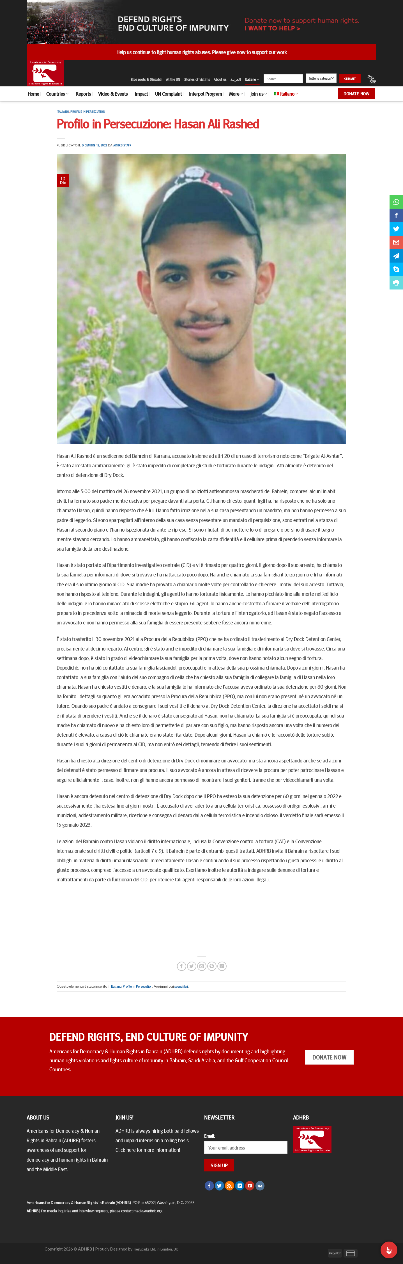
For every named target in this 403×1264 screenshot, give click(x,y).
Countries (57, 93)
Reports (83, 93)
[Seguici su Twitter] (219, 1186)
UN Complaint (168, 93)
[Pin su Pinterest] (212, 966)
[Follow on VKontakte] (260, 1186)
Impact (141, 93)
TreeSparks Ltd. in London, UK (155, 1249)
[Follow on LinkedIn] (239, 1186)
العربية (235, 79)
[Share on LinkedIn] (222, 966)
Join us (258, 93)
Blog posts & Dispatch (146, 79)
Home (33, 93)
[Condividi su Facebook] (181, 966)
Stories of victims (197, 79)
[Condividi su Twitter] (191, 966)
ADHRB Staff (122, 145)
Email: (209, 1135)
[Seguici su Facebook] (209, 1186)
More (236, 93)
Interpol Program (205, 93)
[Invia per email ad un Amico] (201, 966)
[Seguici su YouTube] (249, 1186)
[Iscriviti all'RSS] (229, 1186)
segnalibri (181, 986)
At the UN (173, 79)
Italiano (252, 79)
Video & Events (113, 93)
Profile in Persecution (87, 111)
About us (220, 79)
